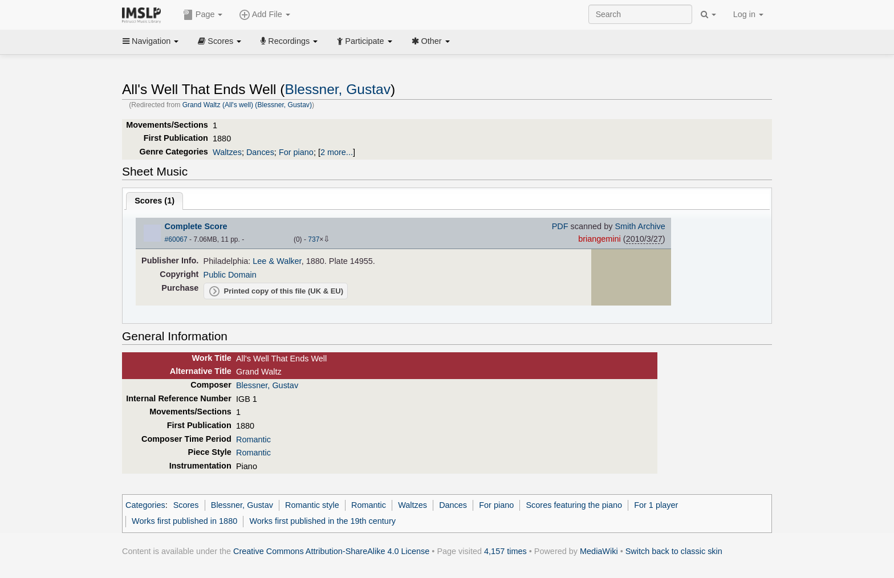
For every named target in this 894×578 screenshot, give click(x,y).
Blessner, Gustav (338, 89)
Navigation (150, 41)
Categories (145, 505)
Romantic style (312, 505)
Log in (748, 14)
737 (313, 239)
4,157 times (505, 551)
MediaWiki (599, 551)
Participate (364, 41)
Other (431, 41)
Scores (219, 41)
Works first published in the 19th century (322, 521)
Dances (260, 152)
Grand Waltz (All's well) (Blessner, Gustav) (247, 105)
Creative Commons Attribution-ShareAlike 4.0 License (331, 551)
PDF (560, 226)
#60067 (176, 239)
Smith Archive (640, 226)
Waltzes (227, 152)
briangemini (599, 238)
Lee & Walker (277, 261)
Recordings (289, 41)
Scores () (154, 200)
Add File (264, 15)
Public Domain (230, 274)
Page (203, 15)
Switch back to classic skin (673, 551)
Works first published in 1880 (184, 521)
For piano (296, 152)
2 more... (336, 152)
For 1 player (656, 505)
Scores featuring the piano (574, 505)
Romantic (253, 439)
